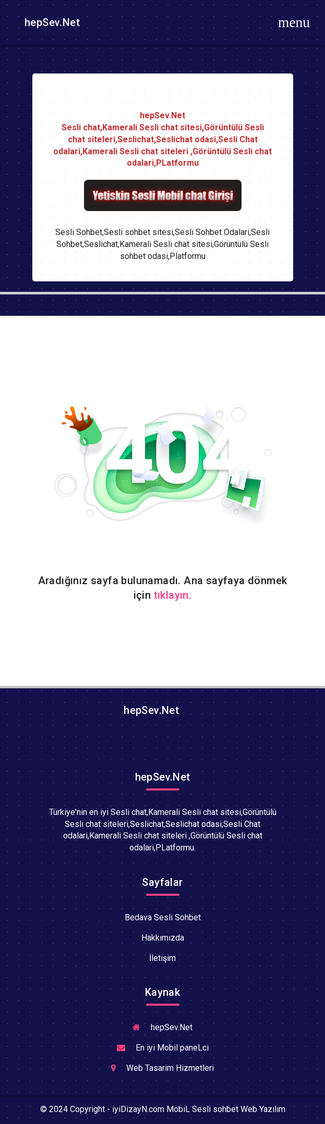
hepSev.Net (51, 22)
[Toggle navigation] (294, 22)
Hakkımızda (162, 938)
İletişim (162, 958)
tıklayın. (173, 595)
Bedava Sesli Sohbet (163, 917)
